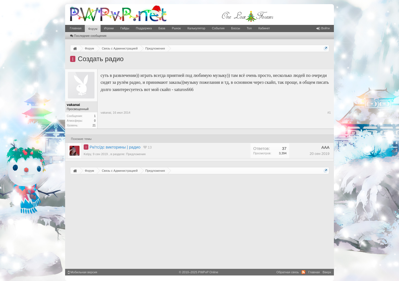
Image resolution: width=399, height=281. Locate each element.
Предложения (136, 154)
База (161, 28)
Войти (323, 28)
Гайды (124, 28)
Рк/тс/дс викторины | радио (114, 147)
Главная (75, 28)
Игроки (109, 28)
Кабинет (264, 28)
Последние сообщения (88, 35)
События (218, 28)
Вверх (327, 272)
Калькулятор (196, 28)
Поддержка (144, 28)
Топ (249, 28)
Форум (92, 28)
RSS (303, 272)
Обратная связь (287, 272)
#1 (329, 112)
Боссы (235, 28)
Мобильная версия (82, 272)
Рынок (176, 28)
